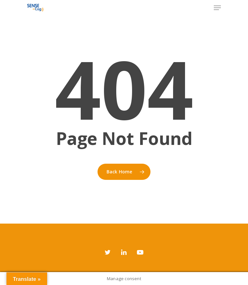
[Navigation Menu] (217, 8)
